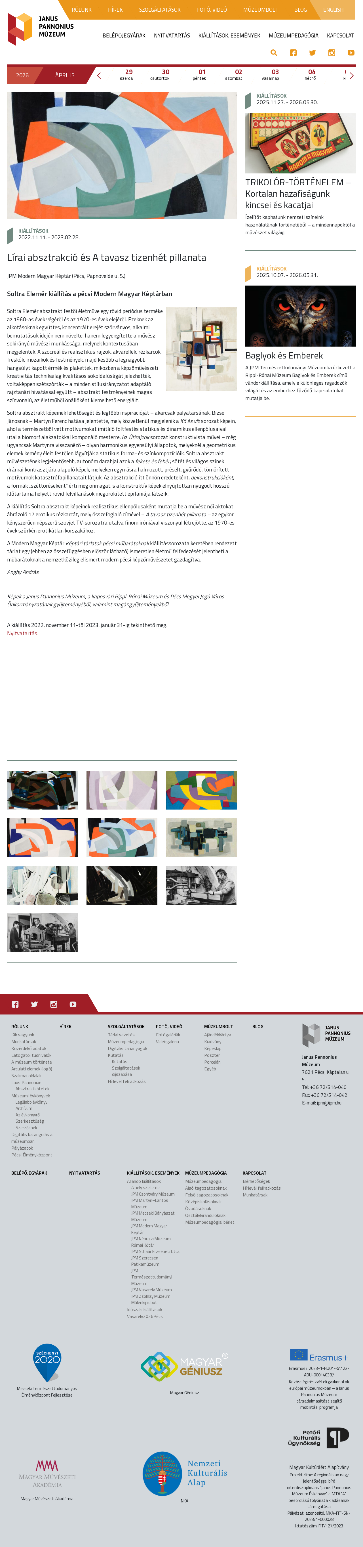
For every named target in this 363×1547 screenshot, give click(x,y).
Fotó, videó (169, 1026)
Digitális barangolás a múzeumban (31, 1137)
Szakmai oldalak (26, 1075)
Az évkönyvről (28, 1115)
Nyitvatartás (84, 1172)
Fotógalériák (168, 1034)
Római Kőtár (142, 1245)
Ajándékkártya (217, 1034)
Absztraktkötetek (32, 1088)
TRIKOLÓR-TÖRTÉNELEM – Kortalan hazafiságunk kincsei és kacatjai (298, 193)
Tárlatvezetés (121, 1034)
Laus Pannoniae (26, 1082)
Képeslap (212, 1048)
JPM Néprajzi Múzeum (151, 1238)
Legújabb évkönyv (31, 1102)
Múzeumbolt (218, 1026)
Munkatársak (23, 1041)
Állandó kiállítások (144, 1181)
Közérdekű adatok (28, 1048)
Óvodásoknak (198, 1208)
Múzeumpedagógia (126, 1041)
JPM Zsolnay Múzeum (150, 1296)
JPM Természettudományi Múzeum (151, 1277)
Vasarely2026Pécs (145, 1316)
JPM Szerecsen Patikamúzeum (145, 1261)
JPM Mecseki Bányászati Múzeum (153, 1216)
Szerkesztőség (30, 1121)
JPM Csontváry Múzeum (153, 1194)
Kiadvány (212, 1041)
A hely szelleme (145, 1187)
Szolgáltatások (126, 1026)
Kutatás (116, 1055)
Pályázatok (22, 1147)
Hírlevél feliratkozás (127, 1081)
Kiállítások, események (153, 1172)
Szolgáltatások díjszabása (126, 1071)
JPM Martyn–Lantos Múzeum (149, 1203)
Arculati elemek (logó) (31, 1068)
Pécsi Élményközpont (31, 1154)
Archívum (24, 1108)
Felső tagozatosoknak (206, 1194)
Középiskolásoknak (203, 1201)
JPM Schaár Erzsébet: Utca (155, 1251)
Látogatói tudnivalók (31, 1055)
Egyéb (210, 1068)
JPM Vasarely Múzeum (151, 1289)
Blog (257, 1026)
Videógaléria (167, 1041)
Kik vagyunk (22, 1034)
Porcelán (212, 1061)
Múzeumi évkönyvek (30, 1095)
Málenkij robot (144, 1302)
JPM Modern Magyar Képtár (149, 1229)
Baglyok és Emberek (284, 355)
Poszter (212, 1055)
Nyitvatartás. (22, 633)
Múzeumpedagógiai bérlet (210, 1222)
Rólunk (19, 1026)
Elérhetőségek (256, 1181)
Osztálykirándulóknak (205, 1215)
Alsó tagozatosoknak (206, 1188)
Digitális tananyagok (127, 1048)
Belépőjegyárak (29, 1172)
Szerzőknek (26, 1127)
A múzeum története (31, 1061)
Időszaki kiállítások (144, 1309)
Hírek (65, 1026)
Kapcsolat (255, 1172)
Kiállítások (33, 231)
